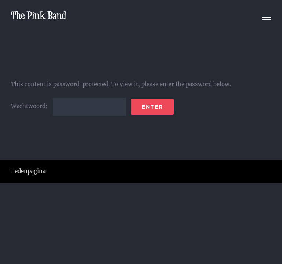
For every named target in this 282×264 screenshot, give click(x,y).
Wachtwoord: (68, 106)
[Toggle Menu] (267, 17)
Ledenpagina (28, 171)
